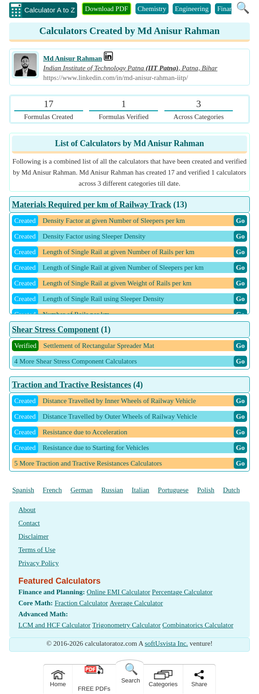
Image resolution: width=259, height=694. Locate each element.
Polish (205, 490)
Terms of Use (37, 549)
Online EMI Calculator (118, 592)
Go (240, 220)
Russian (112, 490)
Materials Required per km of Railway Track (91, 204)
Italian (140, 490)
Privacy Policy (38, 563)
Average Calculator (136, 603)
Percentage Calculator (182, 592)
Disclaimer (33, 536)
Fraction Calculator (81, 603)
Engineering (191, 8)
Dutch (231, 490)
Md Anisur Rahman (72, 58)
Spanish (23, 490)
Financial (230, 8)
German (81, 490)
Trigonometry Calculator (126, 625)
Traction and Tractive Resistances (71, 384)
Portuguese (173, 490)
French (52, 490)
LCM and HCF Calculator (54, 625)
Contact (29, 523)
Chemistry (152, 8)
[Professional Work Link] (108, 58)
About (27, 509)
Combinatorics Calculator (198, 625)
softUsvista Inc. (166, 643)
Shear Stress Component (55, 329)
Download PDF (106, 8)
